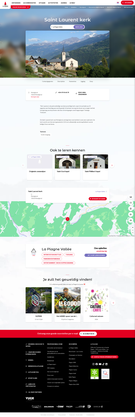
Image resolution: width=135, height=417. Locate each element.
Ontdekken (16, 3)
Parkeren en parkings (52, 259)
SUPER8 (39, 316)
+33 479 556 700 (101, 251)
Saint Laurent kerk (128, 7)
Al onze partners (34, 392)
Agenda (64, 3)
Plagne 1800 (72, 362)
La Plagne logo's (51, 364)
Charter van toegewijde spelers (56, 382)
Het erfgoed (83, 7)
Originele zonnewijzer (37, 171)
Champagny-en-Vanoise (75, 355)
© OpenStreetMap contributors (123, 236)
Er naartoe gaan (98, 199)
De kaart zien (35, 97)
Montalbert (72, 359)
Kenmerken (72, 81)
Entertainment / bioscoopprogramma (58, 263)
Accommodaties (29, 3)
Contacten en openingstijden (105, 357)
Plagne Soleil (72, 373)
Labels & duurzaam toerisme (55, 379)
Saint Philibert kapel (92, 171)
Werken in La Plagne (34, 366)
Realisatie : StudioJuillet (76, 415)
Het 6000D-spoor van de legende (67, 316)
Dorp (91, 81)
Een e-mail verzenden (81, 93)
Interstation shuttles (52, 254)
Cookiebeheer (90, 415)
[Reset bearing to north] (132, 232)
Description (61, 81)
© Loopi (133, 236)
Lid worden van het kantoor (54, 348)
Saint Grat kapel (63, 171)
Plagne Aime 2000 (74, 384)
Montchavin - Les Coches (76, 351)
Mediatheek (50, 360)
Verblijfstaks (50, 357)
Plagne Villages (73, 380)
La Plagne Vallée (35, 157)
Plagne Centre (73, 369)
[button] (111, 165)
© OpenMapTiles (112, 236)
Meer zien (79, 27)
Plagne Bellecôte (73, 366)
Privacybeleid (62, 415)
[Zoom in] (132, 227)
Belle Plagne (72, 377)
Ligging (83, 81)
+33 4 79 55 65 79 (62, 92)
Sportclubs (31, 378)
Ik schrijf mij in (88, 334)
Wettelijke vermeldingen (47, 415)
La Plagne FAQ (32, 372)
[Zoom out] (132, 230)
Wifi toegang (50, 368)
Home (67, 7)
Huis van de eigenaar (53, 371)
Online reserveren (20, 7)
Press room (50, 375)
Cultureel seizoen (96, 316)
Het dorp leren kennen (96, 255)
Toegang (69, 254)
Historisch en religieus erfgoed (97, 7)
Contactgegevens (47, 81)
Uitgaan (42, 3)
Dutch (118, 2)
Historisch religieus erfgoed (115, 7)
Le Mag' (72, 3)
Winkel (29, 360)
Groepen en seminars (53, 386)
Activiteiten (53, 3)
